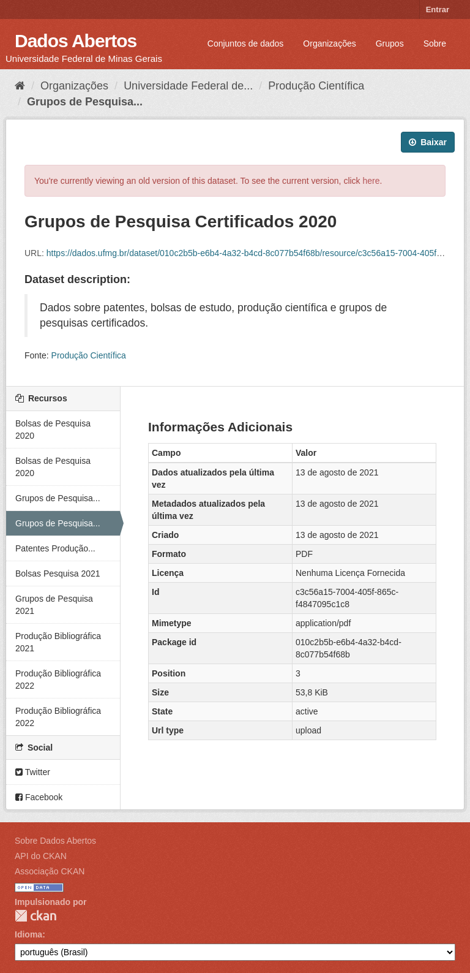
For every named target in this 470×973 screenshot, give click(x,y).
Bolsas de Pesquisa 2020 (53, 429)
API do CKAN (41, 856)
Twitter (32, 772)
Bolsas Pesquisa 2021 (57, 573)
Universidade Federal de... (188, 86)
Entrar (437, 9)
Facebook (38, 797)
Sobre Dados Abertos (55, 841)
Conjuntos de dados (245, 43)
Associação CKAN (49, 871)
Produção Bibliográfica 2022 (58, 679)
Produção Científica (316, 86)
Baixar (428, 142)
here (371, 181)
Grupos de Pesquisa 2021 (54, 605)
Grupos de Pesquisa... (85, 102)
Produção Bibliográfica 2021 (58, 642)
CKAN (35, 915)
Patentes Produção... (55, 548)
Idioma (28, 934)
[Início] (20, 86)
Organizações (329, 43)
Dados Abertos (75, 41)
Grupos (390, 43)
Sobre (434, 43)
